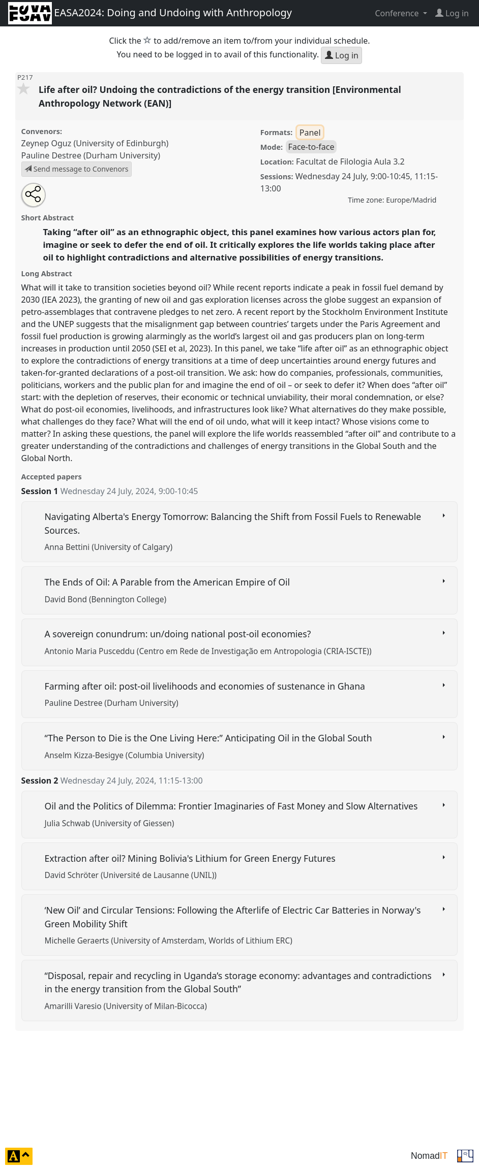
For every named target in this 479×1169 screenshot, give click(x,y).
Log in (341, 55)
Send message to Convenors (76, 169)
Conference (398, 13)
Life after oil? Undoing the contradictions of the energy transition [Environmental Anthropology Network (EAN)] (220, 96)
